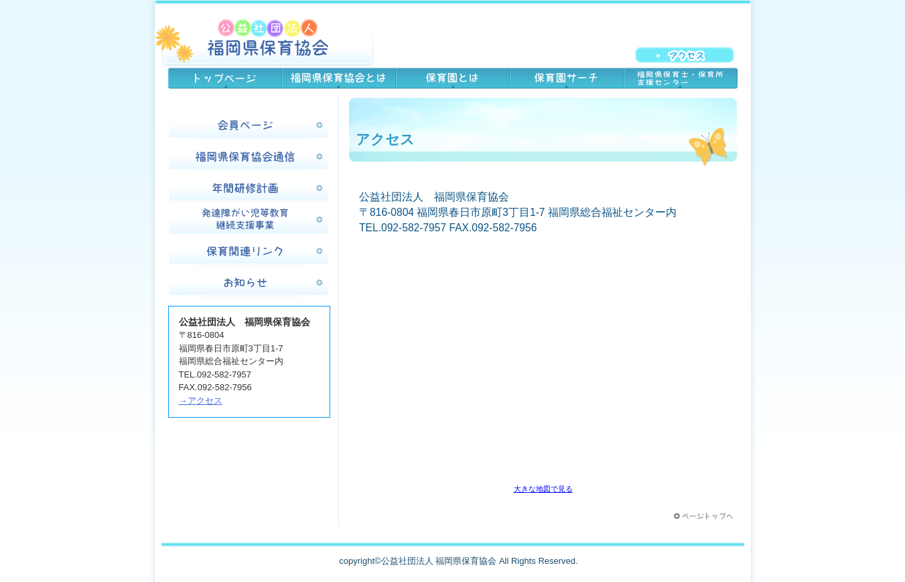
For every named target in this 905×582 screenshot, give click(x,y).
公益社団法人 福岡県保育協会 (267, 37)
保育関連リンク (248, 252)
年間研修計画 (248, 189)
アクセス (691, 54)
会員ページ (248, 126)
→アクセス (200, 401)
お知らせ (248, 284)
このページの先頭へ (705, 517)
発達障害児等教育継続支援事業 (248, 221)
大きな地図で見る (543, 489)
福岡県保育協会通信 (248, 157)
